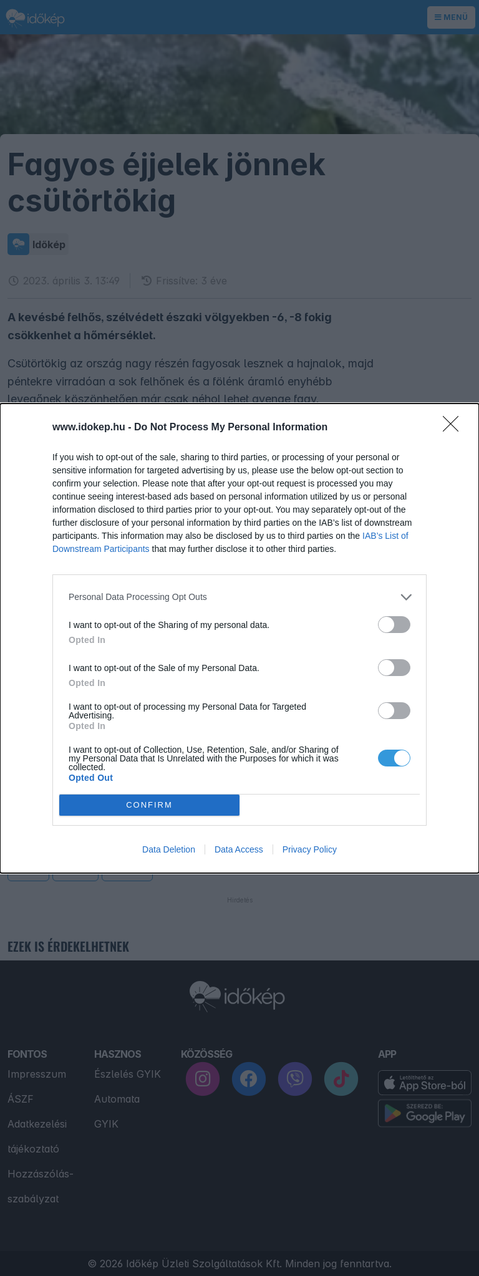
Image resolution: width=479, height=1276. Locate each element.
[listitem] (239, 597)
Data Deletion (168, 849)
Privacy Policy (310, 849)
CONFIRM (149, 805)
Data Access (239, 849)
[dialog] (239, 638)
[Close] (455, 428)
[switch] (394, 624)
